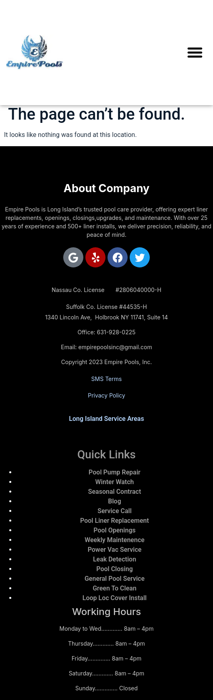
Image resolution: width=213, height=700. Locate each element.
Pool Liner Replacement (114, 520)
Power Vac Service (115, 549)
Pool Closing (114, 569)
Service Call (114, 511)
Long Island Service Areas (106, 418)
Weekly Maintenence (115, 540)
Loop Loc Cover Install (115, 598)
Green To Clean (114, 588)
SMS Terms (106, 378)
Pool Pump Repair (115, 472)
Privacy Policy (106, 395)
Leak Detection (114, 559)
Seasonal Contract (114, 491)
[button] (195, 52)
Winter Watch (114, 482)
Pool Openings (114, 530)
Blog (114, 501)
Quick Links (106, 454)
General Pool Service (115, 578)
